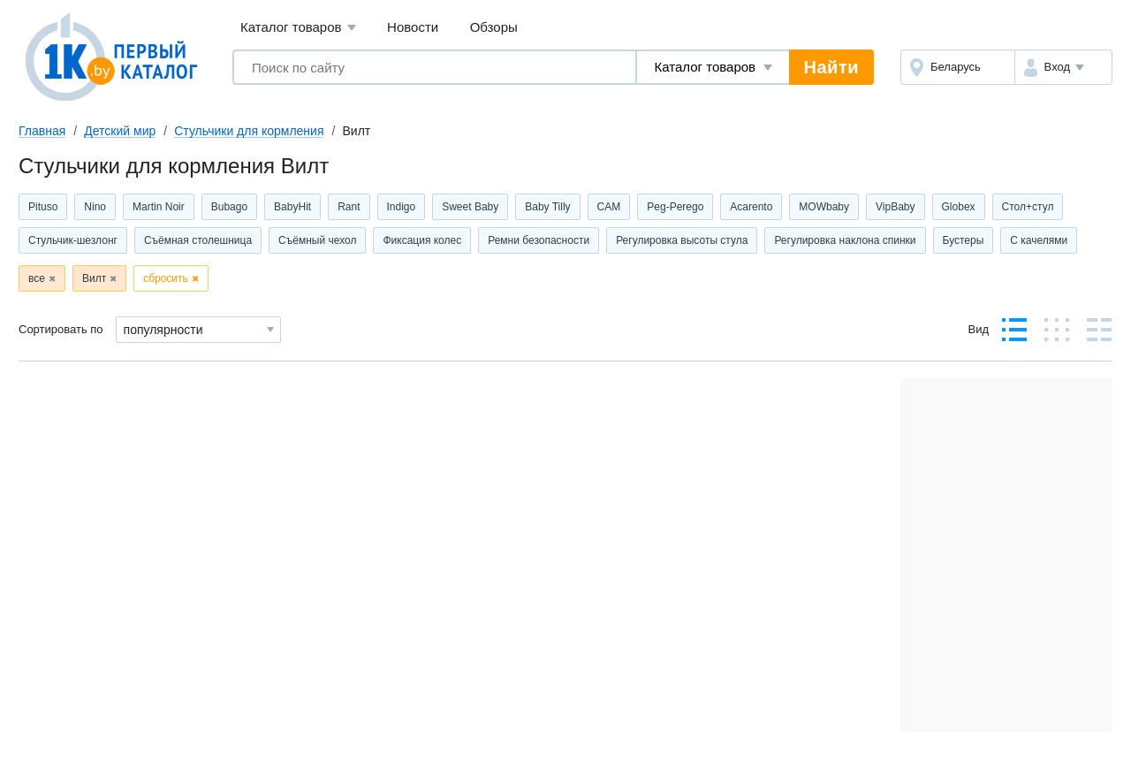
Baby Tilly (547, 207)
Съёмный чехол (317, 240)
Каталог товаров (298, 27)
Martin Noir (159, 207)
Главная (42, 131)
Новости (412, 26)
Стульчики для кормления (248, 131)
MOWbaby (824, 207)
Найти (831, 67)
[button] (1063, 67)
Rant (349, 207)
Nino (95, 207)
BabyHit (292, 207)
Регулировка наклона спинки (844, 240)
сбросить (165, 278)
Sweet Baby (470, 207)
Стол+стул (1028, 207)
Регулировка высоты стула (682, 240)
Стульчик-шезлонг (73, 240)
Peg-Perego (675, 207)
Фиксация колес (422, 240)
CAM (609, 207)
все (36, 278)
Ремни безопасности (538, 240)
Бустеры (963, 240)
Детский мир (120, 131)
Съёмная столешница (198, 240)
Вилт (94, 278)
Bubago (229, 207)
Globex (958, 207)
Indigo (401, 207)
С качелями (1038, 240)
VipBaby (895, 207)
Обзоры (494, 26)
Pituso (42, 207)
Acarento (751, 207)
